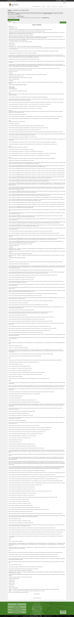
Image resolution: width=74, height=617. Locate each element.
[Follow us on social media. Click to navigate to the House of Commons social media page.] (63, 612)
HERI (10, 10)
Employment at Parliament (17, 612)
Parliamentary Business (37, 6)
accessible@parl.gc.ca (45, 17)
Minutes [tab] (10, 22)
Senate (17, 604)
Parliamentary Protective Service (17, 609)
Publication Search (20, 16)
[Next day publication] (18, 20)
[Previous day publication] (9, 20)
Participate (48, 6)
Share (64, 2)
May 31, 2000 (13, 19)
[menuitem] (59, 1)
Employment (61, 6)
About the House (54, 6)
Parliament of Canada (11, 0)
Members (43, 6)
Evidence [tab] (14, 22)
